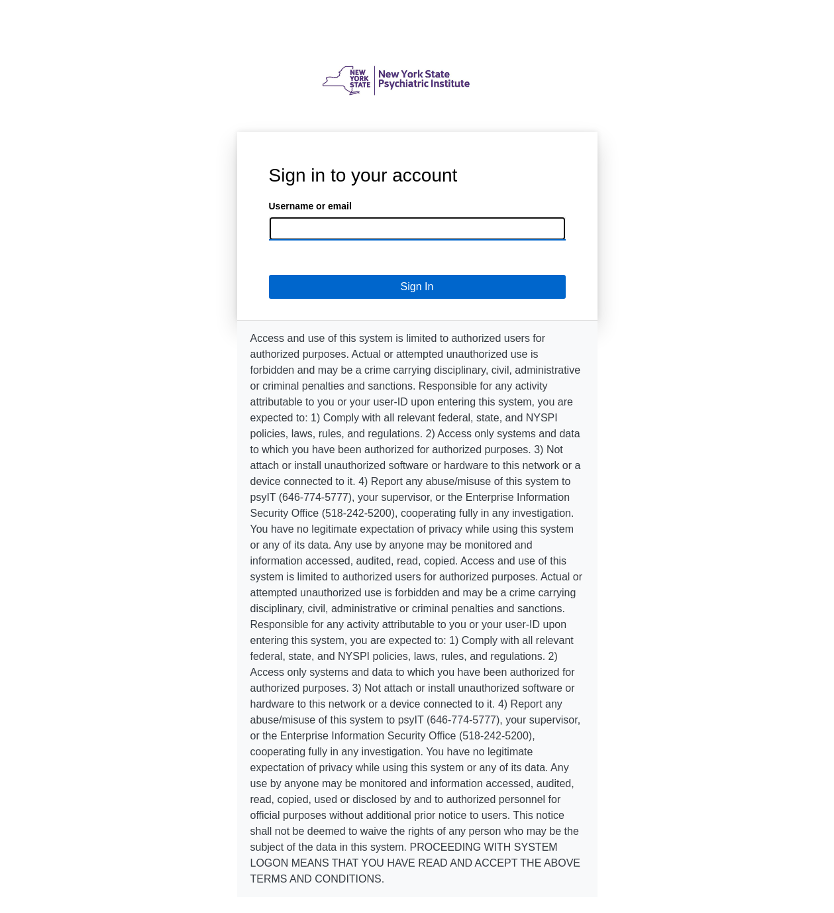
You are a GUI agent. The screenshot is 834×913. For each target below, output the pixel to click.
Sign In (417, 286)
